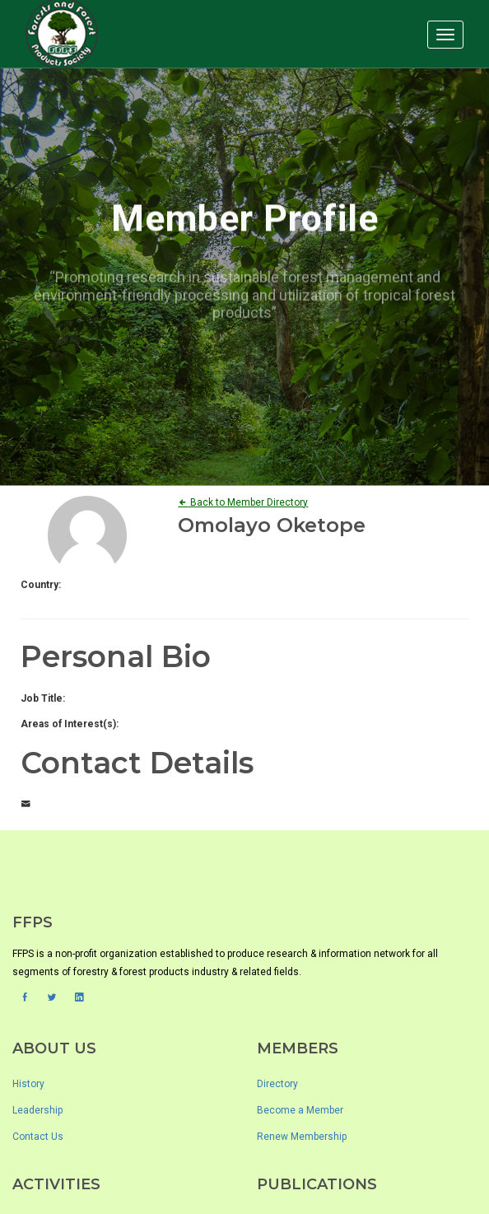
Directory (277, 1084)
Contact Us (37, 1136)
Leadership (37, 1110)
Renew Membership (302, 1136)
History (28, 1084)
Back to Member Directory (243, 502)
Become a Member (300, 1110)
